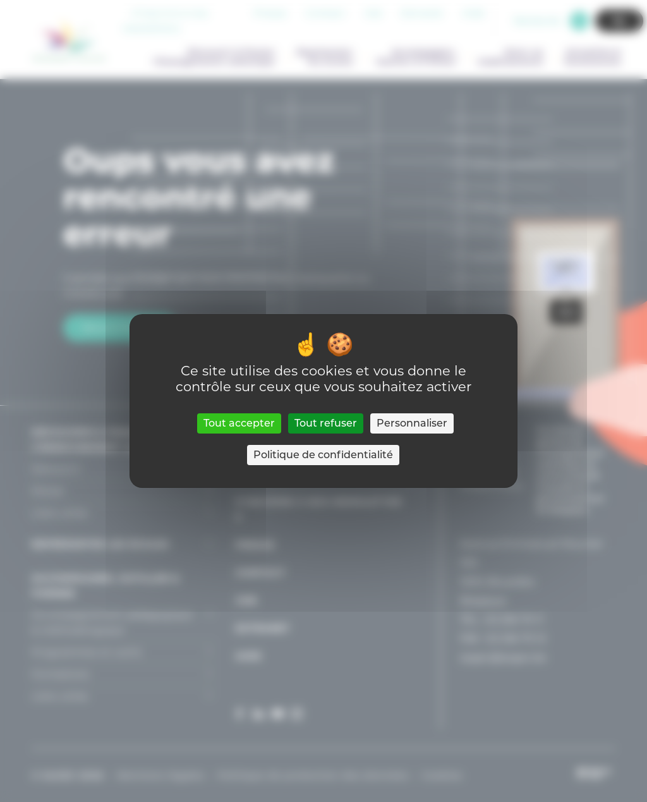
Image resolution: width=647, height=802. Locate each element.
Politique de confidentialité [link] (323, 455)
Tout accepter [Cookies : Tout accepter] (239, 423)
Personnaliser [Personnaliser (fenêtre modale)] (412, 423)
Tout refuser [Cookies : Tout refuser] (325, 423)
